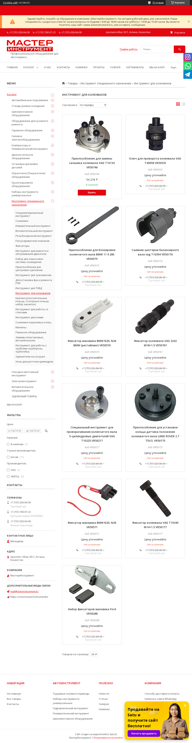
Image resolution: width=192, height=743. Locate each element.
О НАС (47, 67)
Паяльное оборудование (31, 332)
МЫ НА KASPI (157, 67)
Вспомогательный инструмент (34, 231)
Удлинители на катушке (30, 356)
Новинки (104, 709)
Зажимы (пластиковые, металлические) (30, 339)
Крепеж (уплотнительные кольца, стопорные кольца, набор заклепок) (32, 301)
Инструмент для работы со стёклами (32, 311)
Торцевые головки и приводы (71, 693)
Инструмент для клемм (29, 317)
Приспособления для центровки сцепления (29, 268)
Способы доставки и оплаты (162, 693)
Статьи (103, 699)
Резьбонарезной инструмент (34, 236)
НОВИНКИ (81, 67)
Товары (72, 83)
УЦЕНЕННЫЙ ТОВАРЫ (24, 396)
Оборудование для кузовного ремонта (30, 122)
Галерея (104, 704)
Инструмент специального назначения (105, 83)
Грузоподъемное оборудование (22, 184)
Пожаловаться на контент (108, 737)
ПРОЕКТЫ (98, 67)
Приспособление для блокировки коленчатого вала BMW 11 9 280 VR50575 (92, 254)
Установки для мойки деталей (25, 165)
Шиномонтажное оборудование (22, 113)
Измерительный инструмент (33, 226)
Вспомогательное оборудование (23, 388)
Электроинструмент (24, 381)
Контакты (13, 704)
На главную (14, 693)
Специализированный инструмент (29, 214)
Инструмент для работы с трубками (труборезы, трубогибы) (31, 348)
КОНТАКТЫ (63, 67)
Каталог (12, 94)
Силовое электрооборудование (26, 137)
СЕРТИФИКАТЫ (135, 67)
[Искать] (179, 49)
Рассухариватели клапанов (32, 241)
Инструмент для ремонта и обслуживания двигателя (32, 252)
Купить (92, 192)
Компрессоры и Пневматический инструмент (30, 147)
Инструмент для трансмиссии (33, 275)
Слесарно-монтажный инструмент (25, 373)
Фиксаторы (23, 246)
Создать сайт (10, 2)
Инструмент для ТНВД (29, 288)
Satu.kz (113, 734)
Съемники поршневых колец (33, 322)
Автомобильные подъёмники (30, 100)
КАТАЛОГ (28, 67)
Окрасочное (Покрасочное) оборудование (28, 174)
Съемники (22, 221)
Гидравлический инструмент (70, 708)
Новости (104, 693)
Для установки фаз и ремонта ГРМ (34, 281)
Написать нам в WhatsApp (161, 699)
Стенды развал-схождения (28, 106)
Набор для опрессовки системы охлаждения (29, 260)
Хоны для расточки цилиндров (34, 361)
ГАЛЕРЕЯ (115, 67)
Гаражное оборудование (27, 130)
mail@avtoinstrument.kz (24, 591)
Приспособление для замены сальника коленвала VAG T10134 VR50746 (92, 163)
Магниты (21, 327)
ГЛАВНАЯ (12, 67)
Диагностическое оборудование (22, 156)
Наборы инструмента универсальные (25, 193)
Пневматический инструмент (71, 713)
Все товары (14, 699)
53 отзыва (158, 2)
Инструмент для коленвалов (33, 293)
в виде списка (183, 105)
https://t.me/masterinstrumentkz (29, 596)
